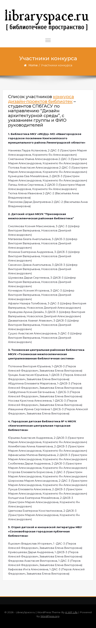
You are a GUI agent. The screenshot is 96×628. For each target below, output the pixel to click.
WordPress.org (49, 616)
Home (33, 65)
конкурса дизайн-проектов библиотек (41, 99)
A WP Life (71, 612)
